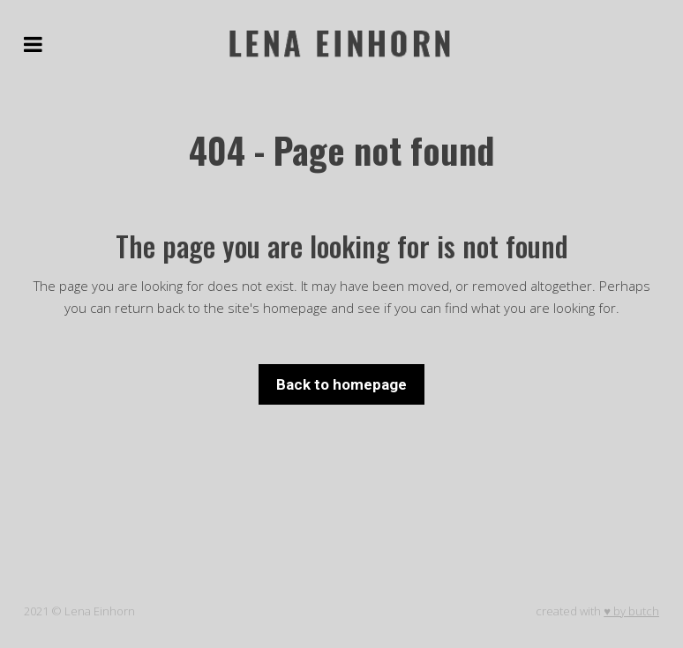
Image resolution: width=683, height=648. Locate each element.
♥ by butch (631, 611)
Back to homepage (341, 384)
